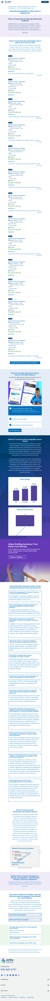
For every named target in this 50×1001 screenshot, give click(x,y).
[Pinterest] (10, 975)
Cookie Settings (30, 997)
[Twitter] (5, 975)
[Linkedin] (7, 975)
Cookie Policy (22, 997)
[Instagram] (19, 975)
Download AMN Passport (15, 430)
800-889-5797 (8, 969)
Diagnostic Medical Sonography (16, 930)
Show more (25, 32)
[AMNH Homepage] (8, 2)
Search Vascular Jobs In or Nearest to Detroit (25, 362)
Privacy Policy (4, 997)
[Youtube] (16, 975)
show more (39, 75)
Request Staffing (16, 557)
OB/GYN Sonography (14, 932)
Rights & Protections (13, 997)
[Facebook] (2, 975)
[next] (39, 852)
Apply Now (45, 1)
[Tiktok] (13, 975)
